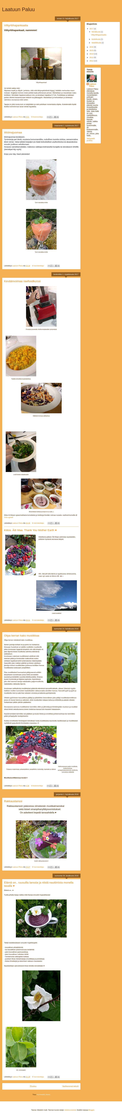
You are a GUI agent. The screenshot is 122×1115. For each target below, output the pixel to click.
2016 (91, 47)
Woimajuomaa (13, 132)
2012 (91, 61)
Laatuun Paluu (92, 85)
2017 (91, 29)
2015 (91, 50)
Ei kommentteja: (37, 117)
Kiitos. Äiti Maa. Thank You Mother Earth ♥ (30, 530)
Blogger (91, 1110)
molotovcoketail (70, 1110)
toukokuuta (96, 39)
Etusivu (33, 1086)
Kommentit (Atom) (43, 1094)
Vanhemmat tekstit (70, 1086)
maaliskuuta (97, 43)
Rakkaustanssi (13, 801)
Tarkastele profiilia (91, 139)
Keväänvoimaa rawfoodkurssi (22, 281)
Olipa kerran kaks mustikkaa (21, 635)
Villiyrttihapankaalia (16, 25)
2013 (91, 57)
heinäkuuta (96, 32)
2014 (91, 54)
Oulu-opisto (8, 517)
